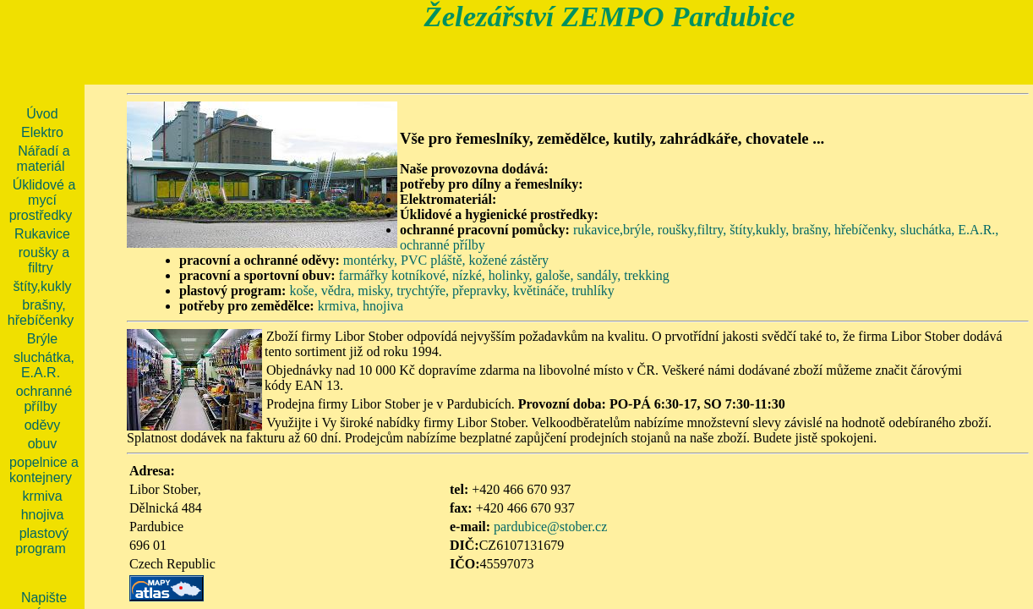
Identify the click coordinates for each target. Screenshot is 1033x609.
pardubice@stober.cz (550, 526)
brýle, (638, 229)
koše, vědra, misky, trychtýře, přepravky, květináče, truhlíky (451, 290)
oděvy (43, 425)
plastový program (41, 541)
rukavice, (598, 229)
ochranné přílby (442, 245)
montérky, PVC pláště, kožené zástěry (446, 260)
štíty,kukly (42, 286)
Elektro (42, 132)
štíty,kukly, (759, 229)
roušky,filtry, (692, 229)
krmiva (42, 496)
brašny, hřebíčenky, (844, 229)
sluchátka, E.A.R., (949, 229)
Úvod (41, 114)
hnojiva (383, 306)
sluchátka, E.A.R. (44, 365)
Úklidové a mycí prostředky (42, 200)
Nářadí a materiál (43, 158)
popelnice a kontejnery (44, 470)
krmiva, (338, 306)
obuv (42, 443)
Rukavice (42, 234)
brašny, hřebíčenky (41, 312)
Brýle (42, 339)
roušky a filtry (44, 260)
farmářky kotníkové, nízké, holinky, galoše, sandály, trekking (503, 275)
